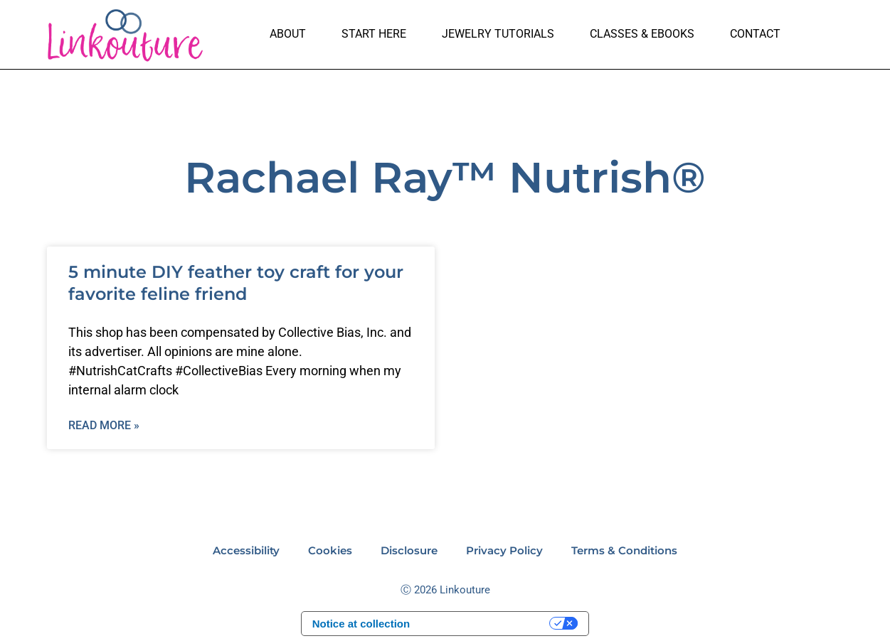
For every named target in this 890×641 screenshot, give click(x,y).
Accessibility (246, 550)
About (288, 34)
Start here (373, 34)
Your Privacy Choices (486, 624)
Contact (755, 34)
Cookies (330, 550)
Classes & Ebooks (642, 34)
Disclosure (409, 550)
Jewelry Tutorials (498, 34)
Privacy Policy (504, 550)
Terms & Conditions (624, 550)
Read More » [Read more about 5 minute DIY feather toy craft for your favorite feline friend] (103, 425)
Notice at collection (361, 624)
